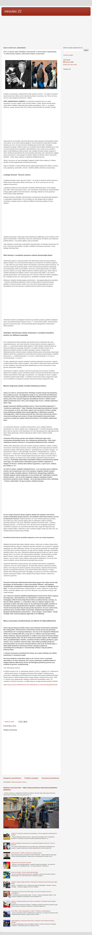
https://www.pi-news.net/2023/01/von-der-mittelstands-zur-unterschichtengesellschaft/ (30, 684)
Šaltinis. (29, 98)
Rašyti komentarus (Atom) (18, 782)
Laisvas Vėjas (69, 62)
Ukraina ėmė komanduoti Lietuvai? (21, 862)
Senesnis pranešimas (50, 778)
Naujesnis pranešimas (12, 778)
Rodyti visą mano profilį (70, 64)
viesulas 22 (13, 11)
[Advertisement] (46, 31)
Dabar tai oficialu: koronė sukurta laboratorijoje (24, 872)
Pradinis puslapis (31, 778)
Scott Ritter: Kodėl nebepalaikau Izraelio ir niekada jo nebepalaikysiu (31, 911)
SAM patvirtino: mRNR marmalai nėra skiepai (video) (26, 853)
